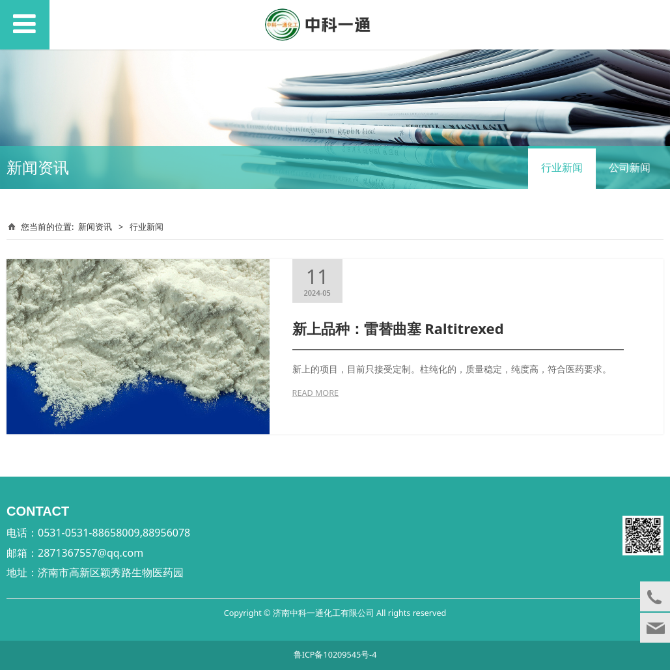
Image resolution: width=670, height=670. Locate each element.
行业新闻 (562, 167)
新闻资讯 (95, 226)
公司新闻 (629, 167)
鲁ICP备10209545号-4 (335, 654)
